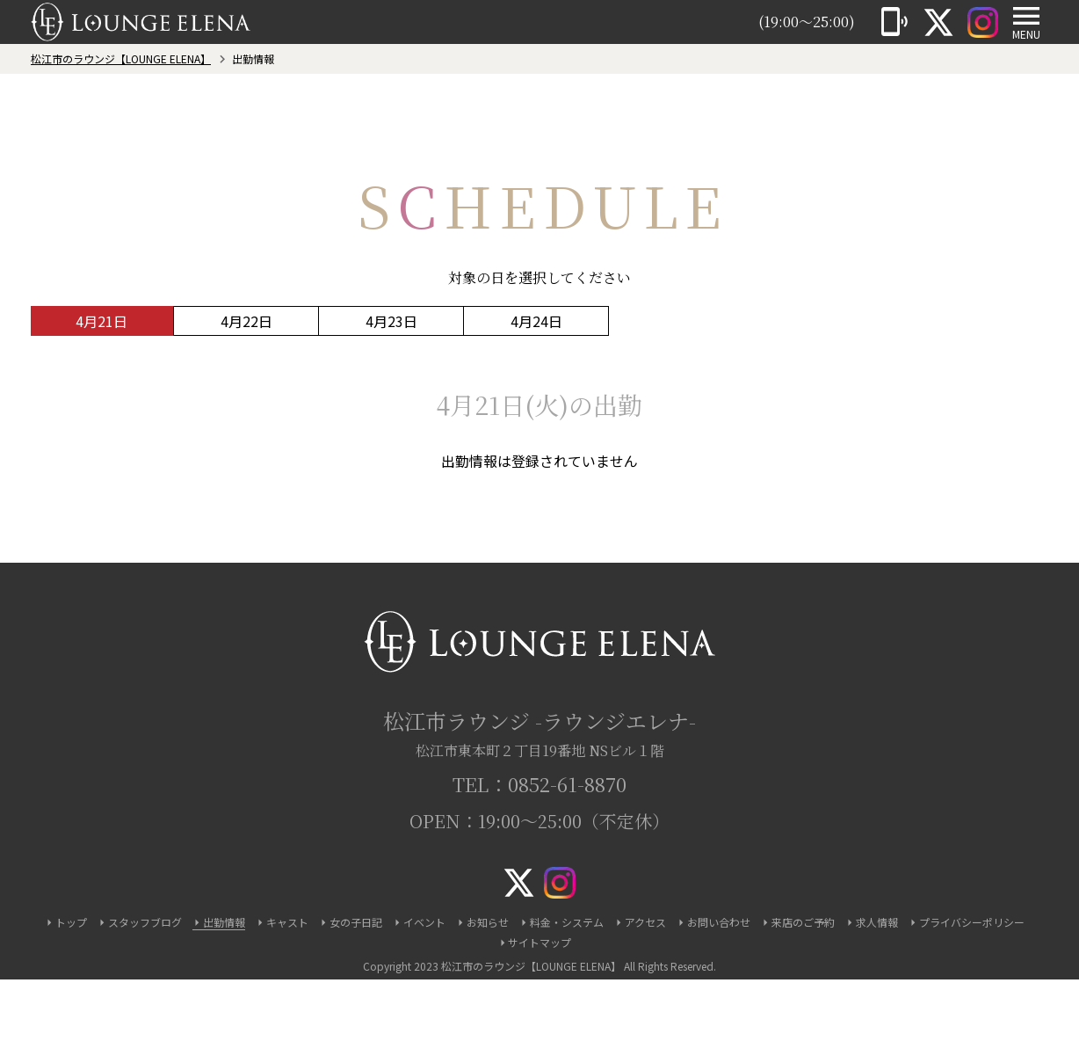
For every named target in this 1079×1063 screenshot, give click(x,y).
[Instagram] (982, 22)
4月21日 (101, 320)
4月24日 (536, 320)
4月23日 (391, 320)
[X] (938, 22)
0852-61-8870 (567, 783)
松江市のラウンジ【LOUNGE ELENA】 (121, 58)
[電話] (894, 22)
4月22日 (246, 320)
